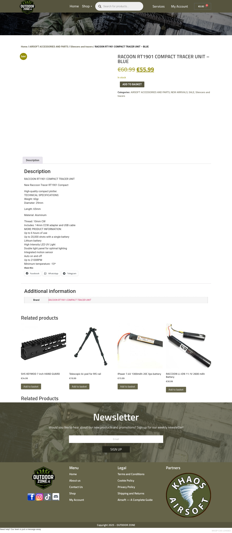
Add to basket (132, 84)
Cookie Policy (126, 480)
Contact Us (76, 487)
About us (74, 480)
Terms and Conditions (131, 474)
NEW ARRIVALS (179, 92)
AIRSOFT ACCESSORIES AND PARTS (48, 46)
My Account (179, 6)
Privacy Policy (126, 487)
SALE (191, 92)
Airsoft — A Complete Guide (135, 500)
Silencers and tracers (81, 46)
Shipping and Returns (131, 493)
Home (74, 6)
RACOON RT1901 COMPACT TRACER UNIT (69, 300)
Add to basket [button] (31, 386)
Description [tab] (32, 160)
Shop (87, 6)
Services (159, 6)
